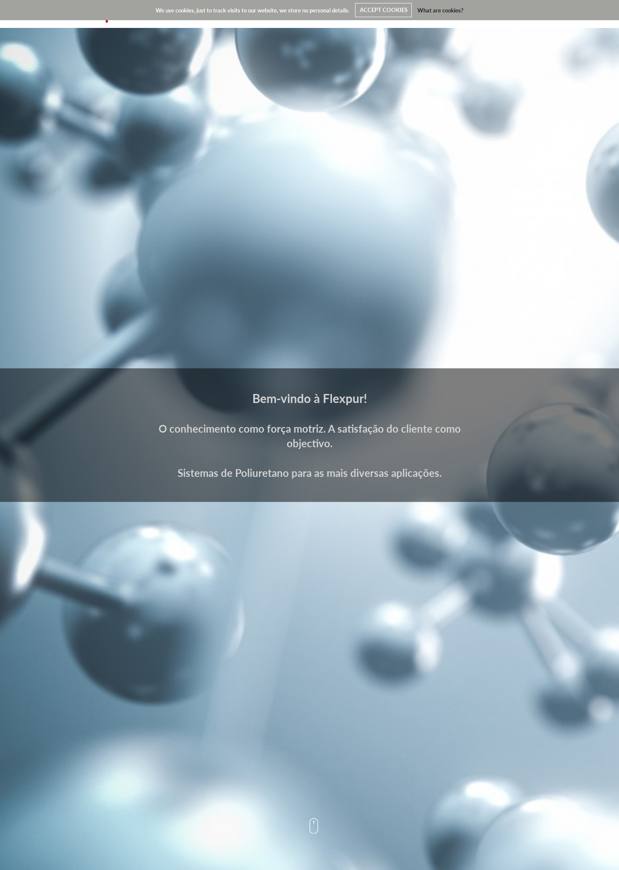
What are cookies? (440, 9)
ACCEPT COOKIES (384, 9)
